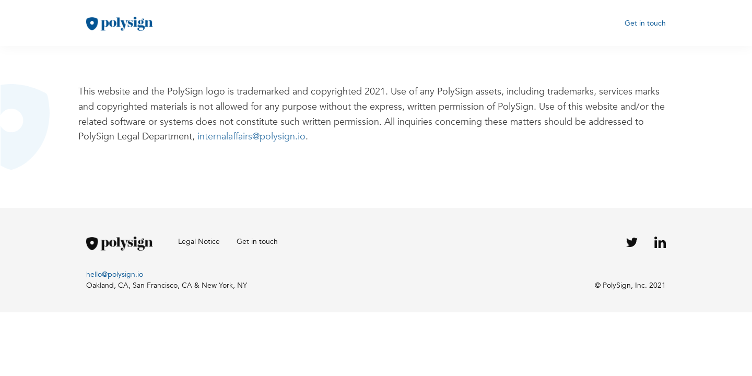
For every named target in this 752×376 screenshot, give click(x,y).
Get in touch (645, 23)
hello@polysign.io (114, 274)
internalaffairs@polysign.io (251, 136)
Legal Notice (199, 241)
